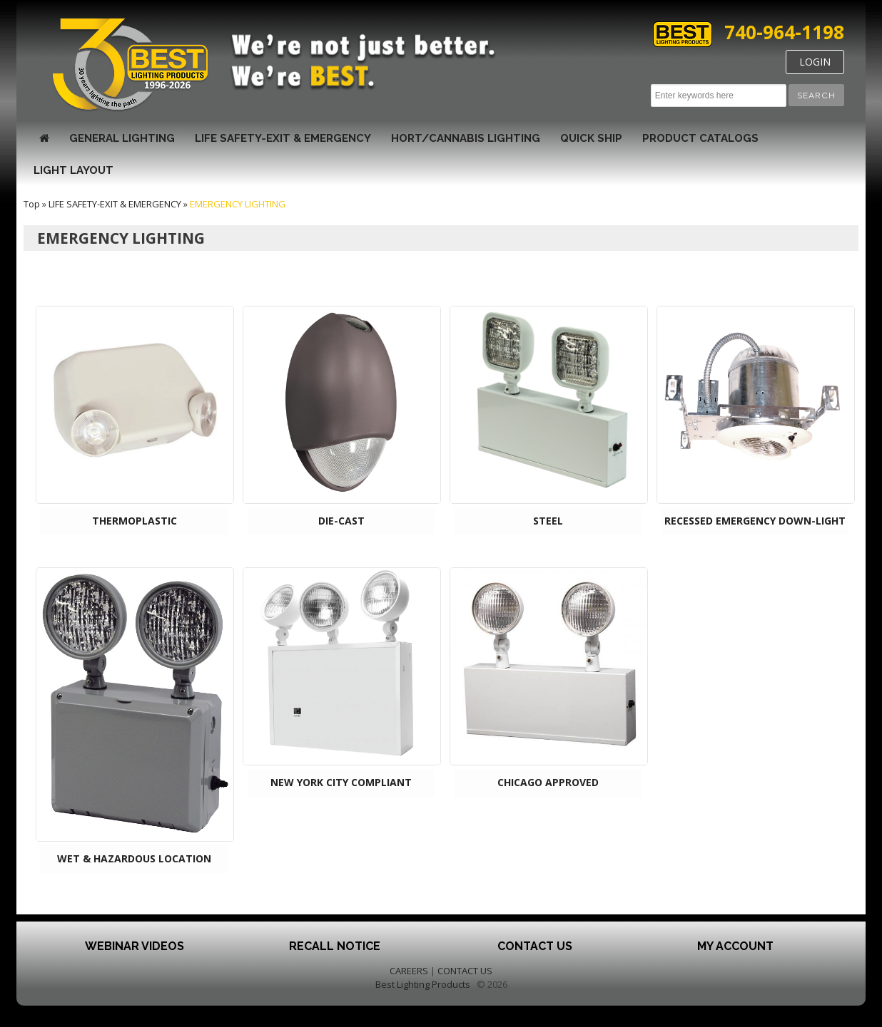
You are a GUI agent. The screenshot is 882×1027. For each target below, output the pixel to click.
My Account (735, 946)
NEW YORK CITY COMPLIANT (341, 782)
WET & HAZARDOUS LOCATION (134, 858)
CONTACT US (464, 970)
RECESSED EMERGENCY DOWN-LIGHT (755, 520)
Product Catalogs (700, 138)
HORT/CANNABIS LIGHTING (465, 138)
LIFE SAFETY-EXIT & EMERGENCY (283, 138)
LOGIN (815, 61)
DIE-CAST (341, 520)
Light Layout (73, 170)
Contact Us (534, 946)
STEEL (548, 520)
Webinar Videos (134, 946)
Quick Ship (591, 138)
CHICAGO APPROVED (548, 782)
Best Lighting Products (422, 984)
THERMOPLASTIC (134, 520)
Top (32, 203)
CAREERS (409, 970)
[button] (816, 95)
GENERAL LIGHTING (122, 138)
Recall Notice (334, 946)
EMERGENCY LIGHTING (237, 203)
